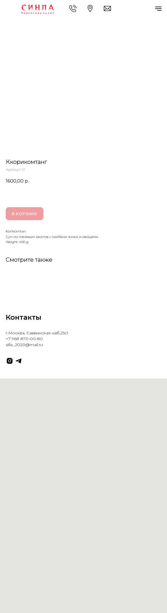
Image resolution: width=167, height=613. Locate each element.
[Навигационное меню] (158, 9)
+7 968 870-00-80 (24, 338)
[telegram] (18, 360)
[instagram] (9, 360)
